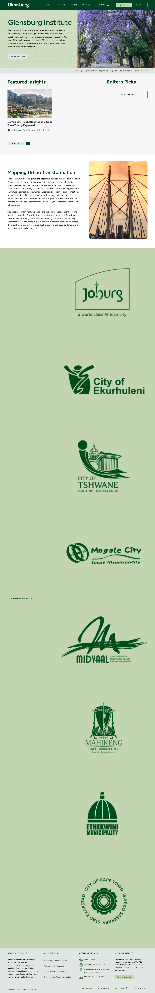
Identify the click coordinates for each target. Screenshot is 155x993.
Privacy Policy (103, 988)
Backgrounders (125, 71)
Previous (14, 143)
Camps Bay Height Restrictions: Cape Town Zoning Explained (27, 122)
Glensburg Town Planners (24, 129)
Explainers (103, 71)
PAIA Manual (121, 988)
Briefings (79, 71)
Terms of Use (87, 988)
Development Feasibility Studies (57, 976)
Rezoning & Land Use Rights (55, 960)
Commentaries (91, 71)
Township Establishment (54, 965)
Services (49, 5)
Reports (113, 71)
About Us (86, 5)
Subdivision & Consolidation (55, 971)
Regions (73, 5)
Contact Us (100, 5)
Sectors (61, 5)
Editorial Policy (140, 71)
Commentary (17, 114)
